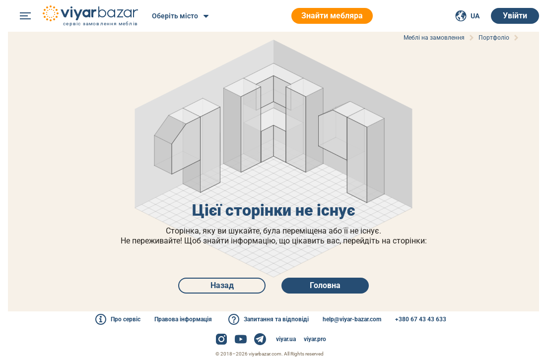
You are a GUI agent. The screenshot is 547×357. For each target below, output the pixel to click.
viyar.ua (286, 339)
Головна (325, 285)
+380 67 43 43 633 (420, 319)
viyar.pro (315, 339)
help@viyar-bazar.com (352, 319)
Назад (222, 285)
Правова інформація (183, 319)
